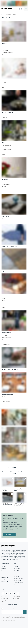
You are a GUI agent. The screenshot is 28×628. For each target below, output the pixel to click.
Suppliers (3, 566)
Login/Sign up (4, 581)
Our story (16, 566)
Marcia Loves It (4, 577)
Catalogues (4, 575)
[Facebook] (2, 593)
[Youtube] (14, 593)
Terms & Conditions (18, 582)
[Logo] (9, 9)
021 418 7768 (17, 596)
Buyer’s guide (17, 568)
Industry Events (17, 580)
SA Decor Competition (19, 578)
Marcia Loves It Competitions (17, 575)
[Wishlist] (22, 9)
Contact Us (16, 570)
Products (3, 568)
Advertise (16, 572)
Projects (3, 572)
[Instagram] (10, 593)
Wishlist (3, 579)
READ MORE (9, 534)
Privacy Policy (17, 584)
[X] (6, 593)
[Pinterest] (17, 593)
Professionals (4, 570)
